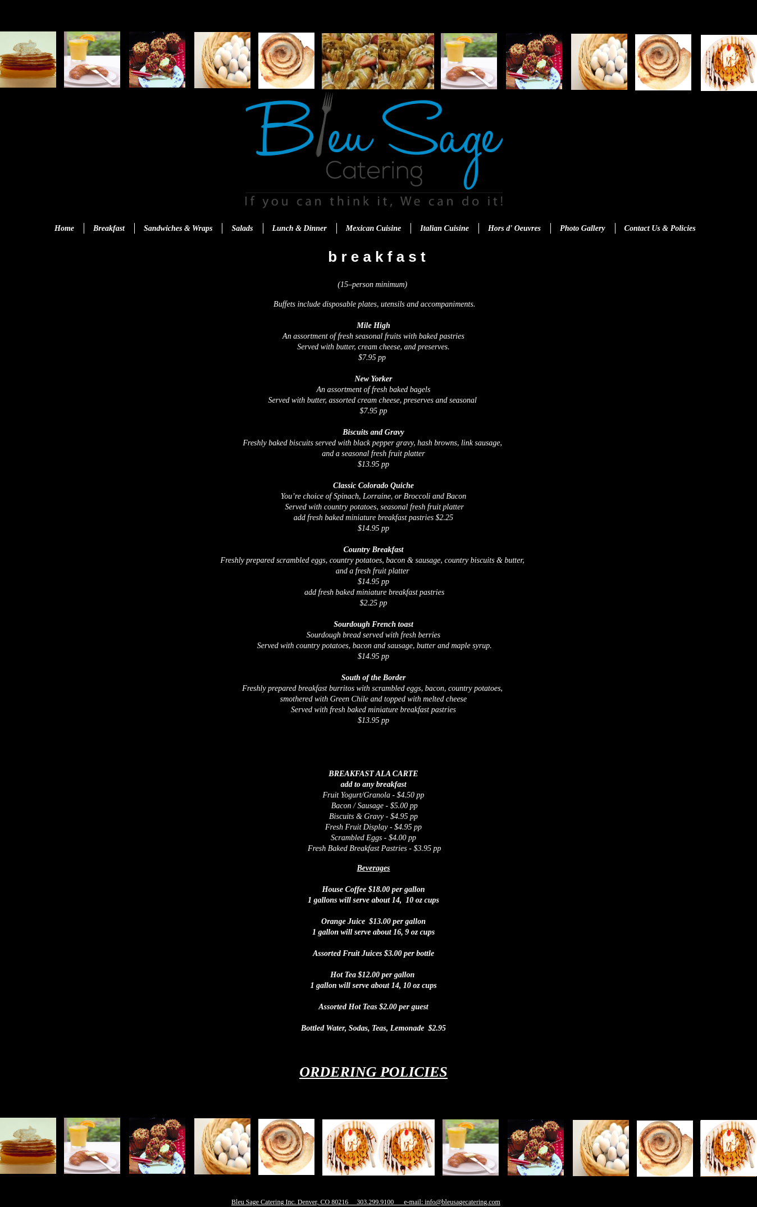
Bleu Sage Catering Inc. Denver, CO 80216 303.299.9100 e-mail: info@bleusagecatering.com (365, 1202)
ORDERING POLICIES (373, 1072)
